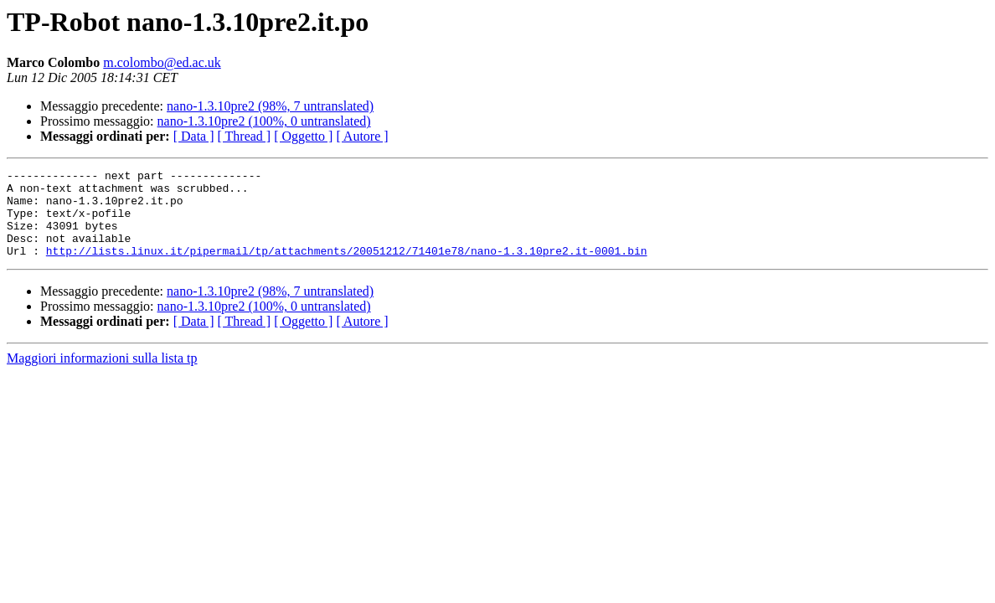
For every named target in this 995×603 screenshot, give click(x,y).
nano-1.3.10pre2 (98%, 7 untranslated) (270, 106)
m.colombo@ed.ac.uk (161, 62)
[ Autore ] (362, 136)
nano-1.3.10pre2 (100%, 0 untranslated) (264, 121)
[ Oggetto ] (303, 136)
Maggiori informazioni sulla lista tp (102, 375)
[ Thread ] (244, 136)
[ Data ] (193, 136)
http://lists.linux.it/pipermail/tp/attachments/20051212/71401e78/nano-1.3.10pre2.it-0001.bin (346, 268)
